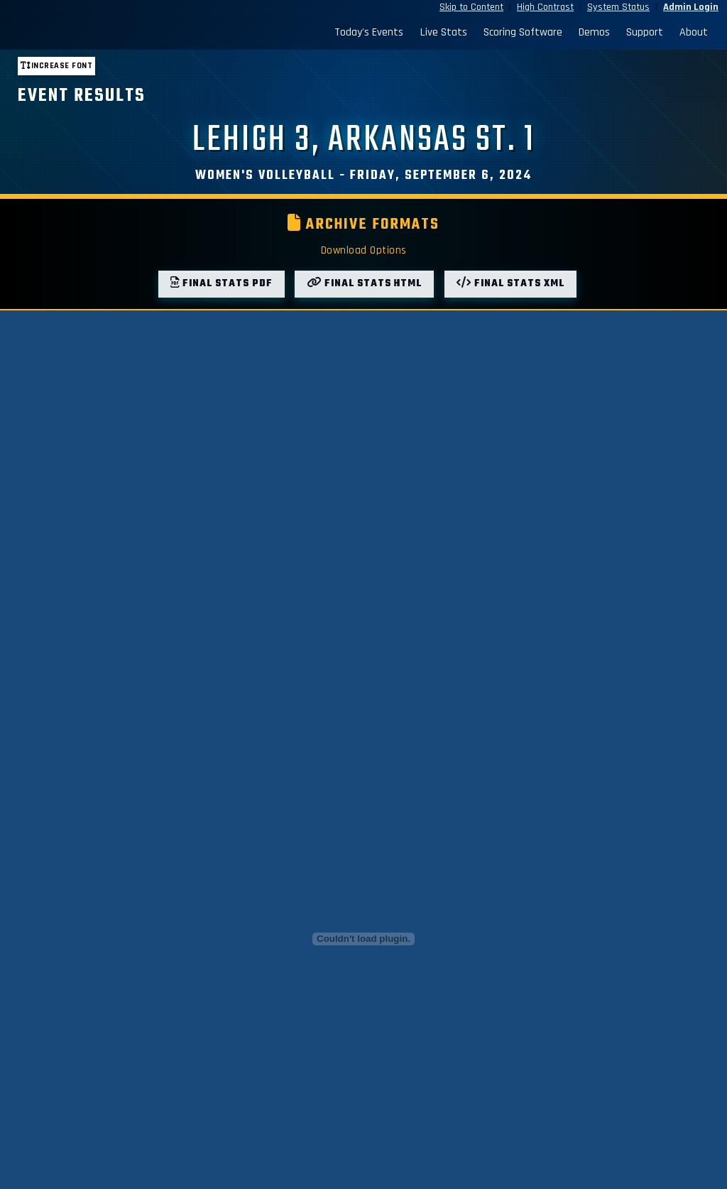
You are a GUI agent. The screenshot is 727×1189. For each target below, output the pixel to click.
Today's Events (368, 32)
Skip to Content (471, 7)
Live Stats (443, 32)
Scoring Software (522, 32)
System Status (618, 7)
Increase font (56, 65)
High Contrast (545, 7)
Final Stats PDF (221, 284)
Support (644, 32)
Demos (594, 32)
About (693, 32)
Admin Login (690, 7)
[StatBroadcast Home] (99, 32)
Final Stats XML (510, 284)
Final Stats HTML (364, 284)
